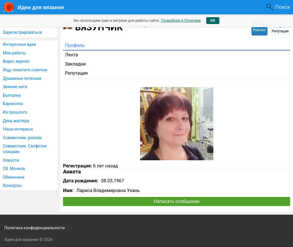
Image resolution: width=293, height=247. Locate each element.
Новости (11, 160)
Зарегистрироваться (22, 32)
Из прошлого (15, 112)
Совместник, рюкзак (22, 137)
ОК (213, 21)
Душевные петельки (22, 78)
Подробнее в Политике (181, 20)
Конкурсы (12, 185)
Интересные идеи (19, 44)
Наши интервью (18, 129)
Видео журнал (16, 61)
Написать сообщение (177, 201)
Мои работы (14, 53)
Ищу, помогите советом (25, 70)
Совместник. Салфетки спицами (25, 149)
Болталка (12, 95)
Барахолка (13, 103)
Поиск (282, 7)
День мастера (16, 120)
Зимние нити (15, 86)
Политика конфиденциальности (34, 228)
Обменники (13, 177)
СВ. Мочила (14, 168)
